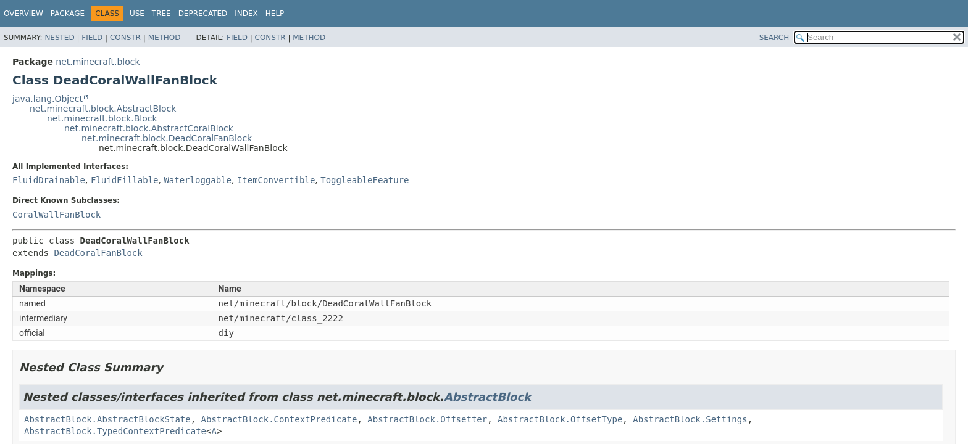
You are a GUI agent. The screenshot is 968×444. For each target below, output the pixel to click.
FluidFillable (125, 180)
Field (91, 37)
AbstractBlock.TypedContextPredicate (115, 431)
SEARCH (774, 37)
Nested (59, 37)
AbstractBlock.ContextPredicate (279, 419)
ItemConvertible (276, 180)
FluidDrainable (48, 180)
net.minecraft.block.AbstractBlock (103, 108)
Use (137, 13)
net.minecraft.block (98, 62)
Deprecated (203, 13)
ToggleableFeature (364, 180)
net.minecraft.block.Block (102, 118)
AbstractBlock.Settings (690, 419)
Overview (23, 13)
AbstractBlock (487, 396)
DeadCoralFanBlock (98, 253)
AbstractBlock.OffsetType (560, 419)
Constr (125, 37)
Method (164, 37)
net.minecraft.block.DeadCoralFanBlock (166, 138)
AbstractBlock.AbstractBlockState (107, 419)
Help (275, 13)
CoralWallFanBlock (56, 215)
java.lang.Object (47, 99)
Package (68, 13)
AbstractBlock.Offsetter (427, 419)
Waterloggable (198, 180)
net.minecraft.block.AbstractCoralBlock (148, 128)
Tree (161, 13)
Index (246, 13)
